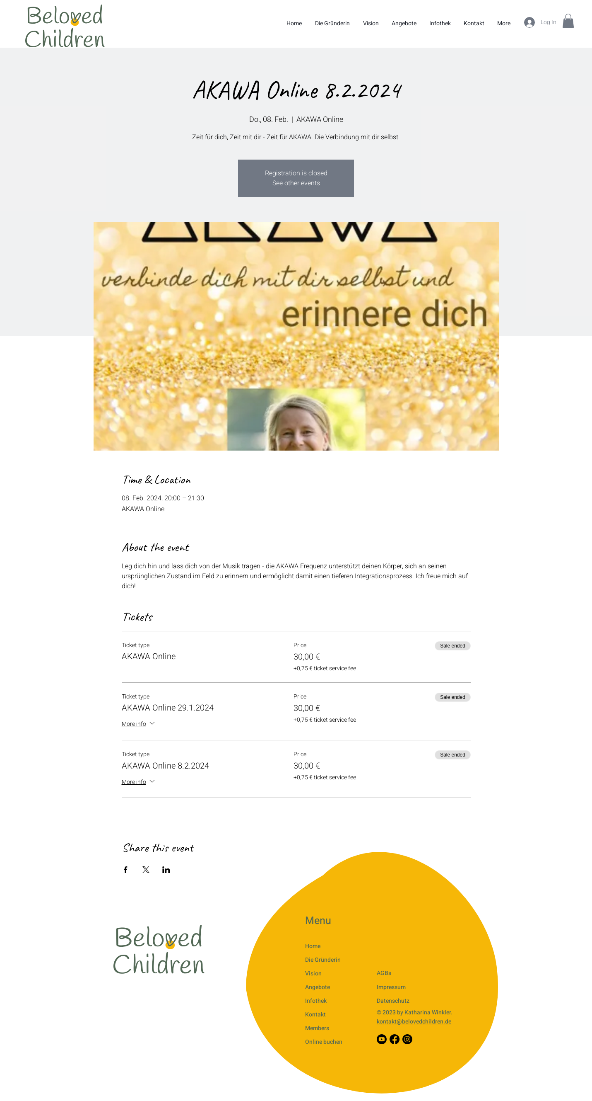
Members (317, 1028)
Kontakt (315, 1014)
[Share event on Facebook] (126, 869)
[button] (568, 21)
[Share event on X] (146, 869)
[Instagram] (407, 1039)
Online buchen (323, 1042)
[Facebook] (394, 1039)
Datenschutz (393, 1001)
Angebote (317, 987)
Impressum (391, 987)
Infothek (316, 1001)
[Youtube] (382, 1039)
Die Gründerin (323, 959)
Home (312, 946)
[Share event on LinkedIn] (166, 869)
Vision (313, 973)
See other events (296, 183)
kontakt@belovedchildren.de (414, 1021)
